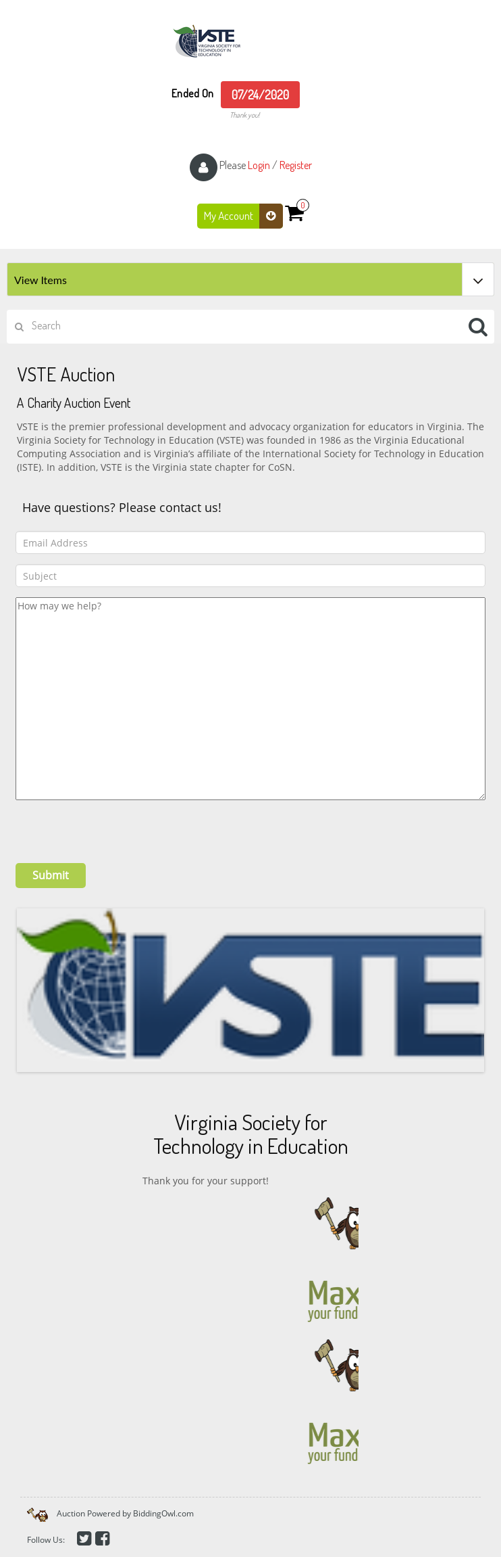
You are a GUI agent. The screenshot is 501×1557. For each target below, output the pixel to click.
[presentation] (118, 826)
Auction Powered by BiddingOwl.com (125, 1513)
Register (296, 165)
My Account (243, 216)
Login (259, 165)
